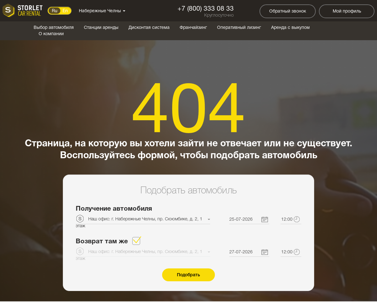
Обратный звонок (287, 11)
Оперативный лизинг (239, 28)
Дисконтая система (149, 28)
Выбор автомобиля (54, 28)
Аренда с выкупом (290, 28)
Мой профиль (347, 11)
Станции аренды (101, 28)
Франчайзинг (193, 28)
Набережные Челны (102, 11)
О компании (51, 34)
